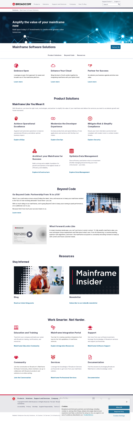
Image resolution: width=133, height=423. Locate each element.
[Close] (127, 402)
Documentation (94, 378)
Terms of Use (58, 406)
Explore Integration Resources (62, 346)
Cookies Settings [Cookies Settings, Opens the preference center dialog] (119, 416)
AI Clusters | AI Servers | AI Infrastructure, (49, 415)
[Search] (119, 4)
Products (20, 398)
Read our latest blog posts (24, 303)
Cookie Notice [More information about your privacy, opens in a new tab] (88, 415)
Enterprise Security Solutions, (26, 415)
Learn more (18, 82)
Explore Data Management (79, 172)
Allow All (119, 407)
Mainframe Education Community (26, 346)
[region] (95, 409)
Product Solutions (54, 55)
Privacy (28, 406)
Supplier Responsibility (46, 406)
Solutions (29, 398)
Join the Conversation (22, 378)
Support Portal (107, 1)
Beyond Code (69, 55)
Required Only (119, 411)
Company (54, 398)
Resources (81, 55)
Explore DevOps (57, 140)
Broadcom (21, 4)
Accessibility (21, 406)
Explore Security (94, 140)
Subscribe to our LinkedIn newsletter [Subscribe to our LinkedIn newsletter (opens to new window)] (83, 303)
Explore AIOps (19, 140)
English (117, 1)
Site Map (35, 406)
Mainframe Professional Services (63, 378)
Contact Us (116, 47)
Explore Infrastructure (41, 172)
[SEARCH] (111, 4)
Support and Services (42, 398)
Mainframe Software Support (99, 346)
